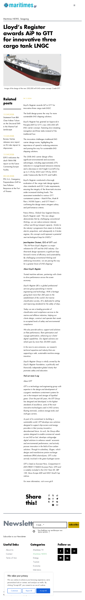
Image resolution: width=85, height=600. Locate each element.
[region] (28, 584)
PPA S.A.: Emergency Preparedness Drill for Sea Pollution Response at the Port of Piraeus (12, 185)
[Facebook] (49, 495)
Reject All (29, 591)
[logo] (20, 3)
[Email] (57, 505)
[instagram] (74, 551)
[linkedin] (67, 558)
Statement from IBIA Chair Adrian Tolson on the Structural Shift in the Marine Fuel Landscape (11, 124)
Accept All (43, 591)
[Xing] (53, 505)
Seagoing (24, 19)
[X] (53, 495)
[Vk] (57, 502)
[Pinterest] (53, 502)
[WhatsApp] (53, 498)
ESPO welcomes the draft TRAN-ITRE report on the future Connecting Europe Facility (11, 164)
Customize (14, 591)
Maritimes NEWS (11, 19)
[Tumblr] (49, 502)
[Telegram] (57, 498)
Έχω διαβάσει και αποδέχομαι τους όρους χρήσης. (50, 531)
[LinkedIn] (49, 498)
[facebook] (60, 551)
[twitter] (67, 551)
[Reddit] (57, 495)
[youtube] (60, 558)
